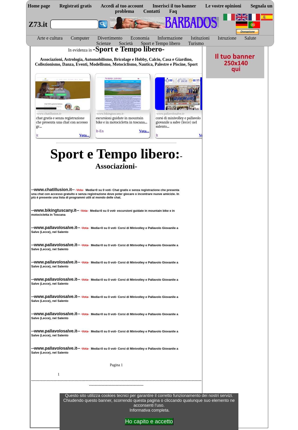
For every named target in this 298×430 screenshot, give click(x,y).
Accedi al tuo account (122, 5)
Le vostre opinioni (223, 5)
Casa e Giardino (177, 59)
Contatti (151, 11)
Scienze (103, 43)
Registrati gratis (75, 5)
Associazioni (51, 59)
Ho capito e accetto (149, 421)
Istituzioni (200, 38)
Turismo (196, 43)
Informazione (170, 38)
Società (126, 43)
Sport (193, 64)
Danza (68, 64)
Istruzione (227, 38)
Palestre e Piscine (170, 64)
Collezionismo (47, 64)
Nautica (145, 64)
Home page (39, 5)
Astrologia (73, 59)
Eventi (81, 64)
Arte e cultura (50, 38)
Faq (173, 11)
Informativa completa (148, 410)
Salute (250, 38)
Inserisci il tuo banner (174, 5)
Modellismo (99, 64)
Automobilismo (98, 59)
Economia (139, 38)
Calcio (154, 59)
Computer (80, 38)
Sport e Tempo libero (160, 43)
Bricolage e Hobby (130, 59)
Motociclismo (124, 64)
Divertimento (110, 38)
